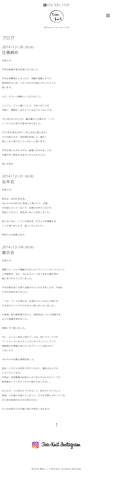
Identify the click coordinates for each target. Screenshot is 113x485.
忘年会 (8, 181)
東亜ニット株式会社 (50, 468)
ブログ (8, 38)
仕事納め (10, 52)
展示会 (8, 252)
